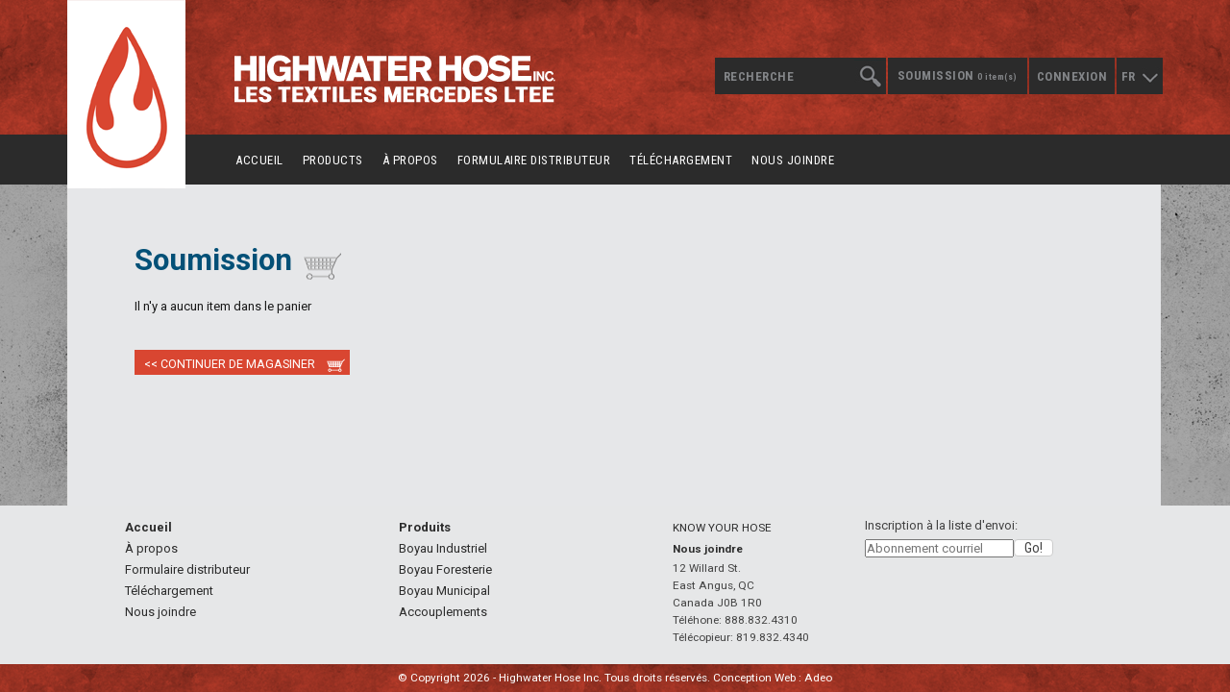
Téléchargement (680, 160)
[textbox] (800, 76)
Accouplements (443, 612)
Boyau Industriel (443, 548)
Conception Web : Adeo (772, 677)
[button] (1033, 547)
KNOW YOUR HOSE (722, 527)
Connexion (1072, 76)
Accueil (259, 160)
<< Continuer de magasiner (229, 364)
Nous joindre (792, 160)
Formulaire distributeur (534, 160)
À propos (410, 160)
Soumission (958, 75)
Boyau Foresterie (445, 569)
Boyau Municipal (444, 590)
